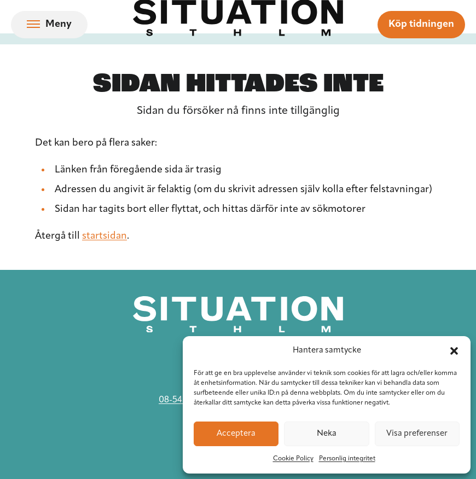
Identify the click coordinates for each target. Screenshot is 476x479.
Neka (326, 434)
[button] (454, 350)
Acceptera (236, 434)
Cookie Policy (293, 458)
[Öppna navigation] (49, 24)
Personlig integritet (347, 458)
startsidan (104, 236)
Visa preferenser (417, 434)
